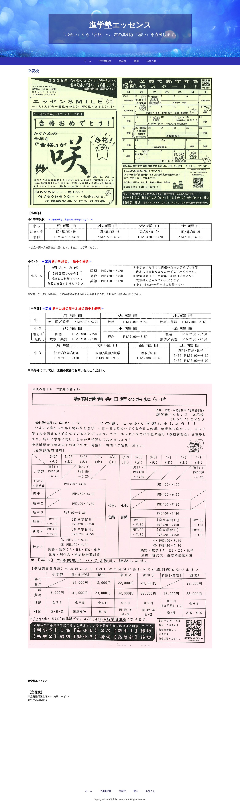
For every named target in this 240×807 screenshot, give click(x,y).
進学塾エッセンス (120, 25)
